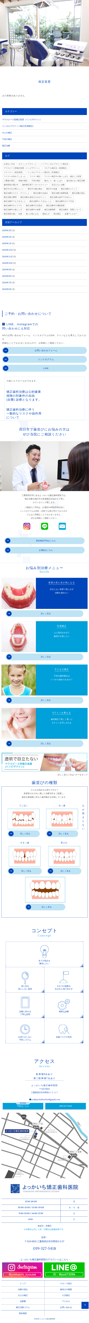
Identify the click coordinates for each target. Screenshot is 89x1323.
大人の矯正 (7, 133)
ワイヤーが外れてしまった (15, 176)
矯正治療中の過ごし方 (13, 210)
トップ (23, 1283)
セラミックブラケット (27, 164)
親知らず (46, 214)
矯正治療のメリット (69, 189)
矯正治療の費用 (10, 197)
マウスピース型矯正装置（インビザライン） (22, 119)
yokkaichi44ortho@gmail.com (46, 1099)
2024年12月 (7, 250)
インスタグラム (28, 359)
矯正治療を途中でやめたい (61, 197)
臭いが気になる (32, 214)
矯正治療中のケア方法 (64, 201)
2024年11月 (7, 256)
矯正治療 (6, 146)
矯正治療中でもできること (15, 201)
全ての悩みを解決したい (44, 954)
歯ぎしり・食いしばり (53, 181)
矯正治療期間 (49, 210)
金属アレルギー (71, 214)
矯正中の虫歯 (51, 189)
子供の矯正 (7, 139)
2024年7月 (7, 282)
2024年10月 (7, 263)
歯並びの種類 (66, 1289)
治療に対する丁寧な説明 (25, 1005)
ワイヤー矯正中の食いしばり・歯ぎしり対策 (62, 176)
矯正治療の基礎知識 (60, 193)
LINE (26, 368)
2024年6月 (7, 289)
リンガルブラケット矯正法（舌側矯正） (44, 172)
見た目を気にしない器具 (25, 979)
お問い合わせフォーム (30, 350)
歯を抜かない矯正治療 (75, 181)
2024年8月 (7, 276)
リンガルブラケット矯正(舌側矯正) (17, 126)
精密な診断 (64, 1004)
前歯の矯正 (23, 181)
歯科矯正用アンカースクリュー (35, 185)
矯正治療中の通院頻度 (55, 205)
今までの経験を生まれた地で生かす (64, 979)
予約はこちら (23, 1106)
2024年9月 (7, 269)
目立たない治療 (58, 185)
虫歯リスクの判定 (64, 1029)
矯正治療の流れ (78, 193)
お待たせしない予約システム (25, 1030)
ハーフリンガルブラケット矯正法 (54, 164)
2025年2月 (7, 237)
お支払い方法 (9, 164)
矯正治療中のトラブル (13, 205)
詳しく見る (29, 613)
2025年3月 (7, 230)
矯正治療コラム (23, 1307)
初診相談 (23, 1313)
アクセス (66, 1301)
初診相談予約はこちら (30, 540)
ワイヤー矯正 (35, 176)
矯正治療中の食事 (33, 210)
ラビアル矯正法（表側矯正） (56, 168)
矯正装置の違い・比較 (13, 214)
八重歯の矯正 (9, 181)
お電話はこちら (29, 550)
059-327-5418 (65, 1106)
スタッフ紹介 (66, 1283)
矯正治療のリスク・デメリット (17, 193)
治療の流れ (23, 1289)
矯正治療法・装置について (70, 210)
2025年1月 (7, 243)
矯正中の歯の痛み (35, 189)
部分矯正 (57, 214)
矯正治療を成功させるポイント (33, 197)
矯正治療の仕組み (40, 193)
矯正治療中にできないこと (41, 201)
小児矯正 (66, 1295)
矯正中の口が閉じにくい (14, 189)
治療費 (23, 1301)
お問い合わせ (66, 1307)
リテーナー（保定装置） (14, 172)
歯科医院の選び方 (11, 185)
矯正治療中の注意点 (34, 205)
